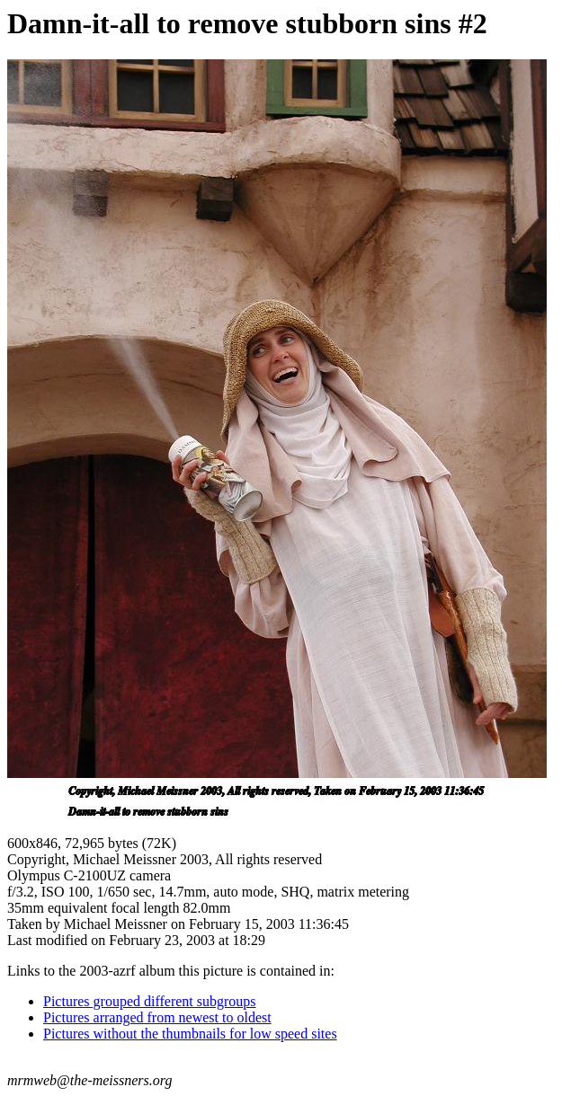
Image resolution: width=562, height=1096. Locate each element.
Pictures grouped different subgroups (149, 1001)
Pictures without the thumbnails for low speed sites (190, 1033)
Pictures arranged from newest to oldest (157, 1017)
